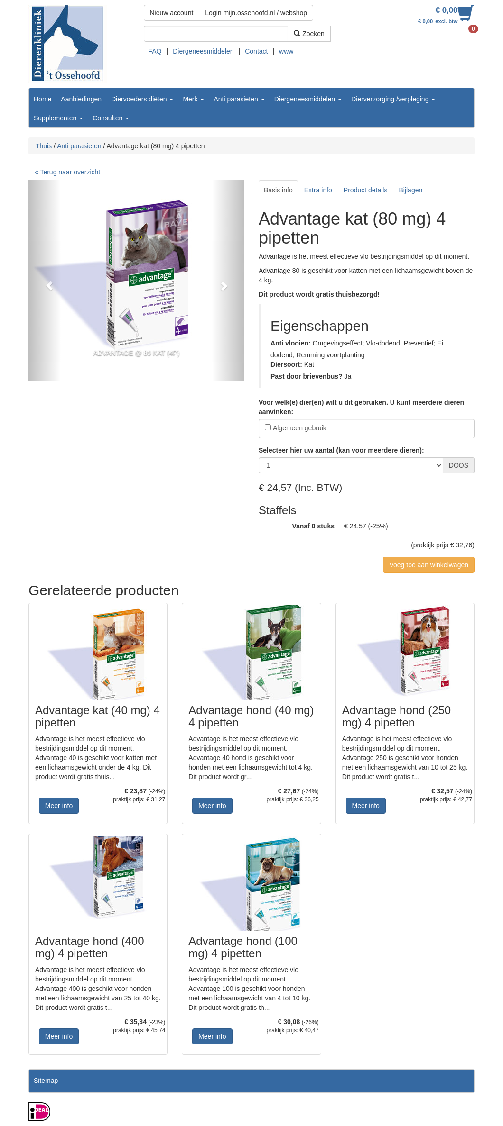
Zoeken (309, 33)
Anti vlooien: (290, 343)
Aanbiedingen (81, 99)
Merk (193, 99)
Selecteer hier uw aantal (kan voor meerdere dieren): (341, 450)
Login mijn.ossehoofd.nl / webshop (256, 13)
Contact (256, 51)
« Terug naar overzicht (67, 172)
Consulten (111, 118)
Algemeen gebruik (299, 428)
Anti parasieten (239, 99)
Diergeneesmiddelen (203, 51)
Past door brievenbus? (306, 376)
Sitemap (46, 1080)
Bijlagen (410, 190)
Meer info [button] (59, 805)
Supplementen (58, 118)
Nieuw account (172, 13)
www (286, 51)
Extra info (318, 190)
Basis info (278, 190)
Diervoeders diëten (142, 99)
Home (42, 99)
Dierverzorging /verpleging (393, 99)
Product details (366, 190)
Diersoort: (286, 364)
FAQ (155, 51)
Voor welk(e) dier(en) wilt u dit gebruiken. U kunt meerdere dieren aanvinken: (361, 407)
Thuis (44, 146)
